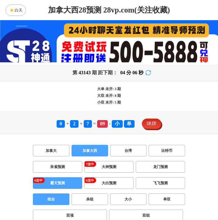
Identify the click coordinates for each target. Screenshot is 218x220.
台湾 (128, 150)
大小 (128, 199)
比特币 (166, 150)
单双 (167, 199)
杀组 (89, 199)
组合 (51, 199)
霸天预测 (57, 183)
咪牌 (151, 123)
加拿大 (51, 150)
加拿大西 (90, 150)
